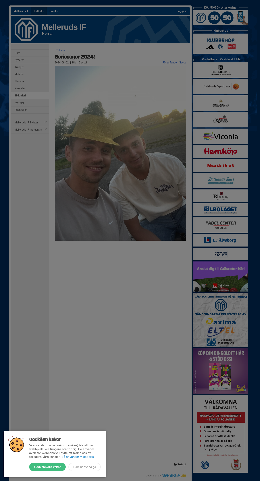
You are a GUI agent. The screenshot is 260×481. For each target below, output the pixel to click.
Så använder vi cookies (77, 457)
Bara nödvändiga (84, 467)
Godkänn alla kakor (47, 467)
